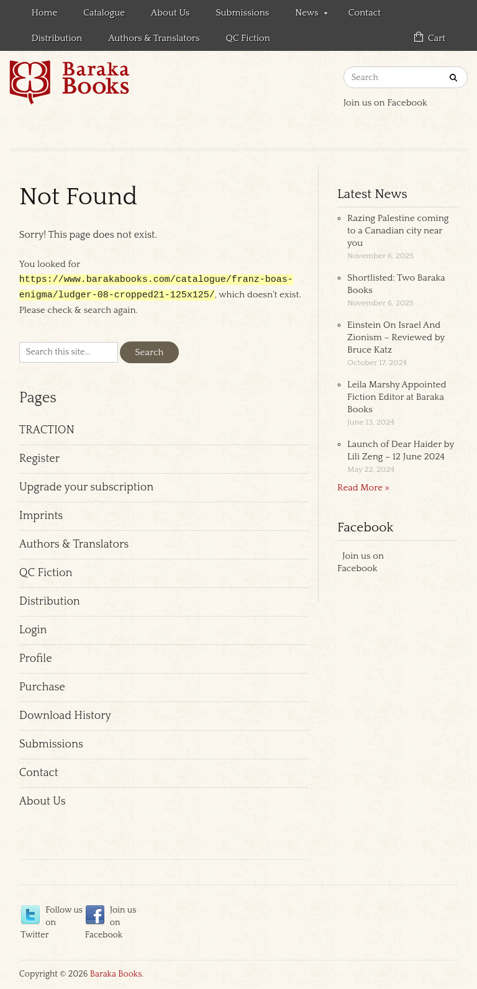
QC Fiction (248, 38)
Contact (364, 12)
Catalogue (104, 12)
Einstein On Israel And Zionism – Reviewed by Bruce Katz (396, 337)
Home (45, 12)
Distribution (57, 38)
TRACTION (47, 431)
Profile (35, 660)
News (305, 14)
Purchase (42, 688)
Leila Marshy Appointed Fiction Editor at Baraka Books (396, 397)
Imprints (41, 517)
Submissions (242, 12)
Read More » (363, 487)
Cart (436, 38)
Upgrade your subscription (86, 488)
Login (33, 631)
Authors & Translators (153, 38)
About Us (170, 12)
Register (39, 460)
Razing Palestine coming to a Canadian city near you (397, 230)
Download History (65, 717)
